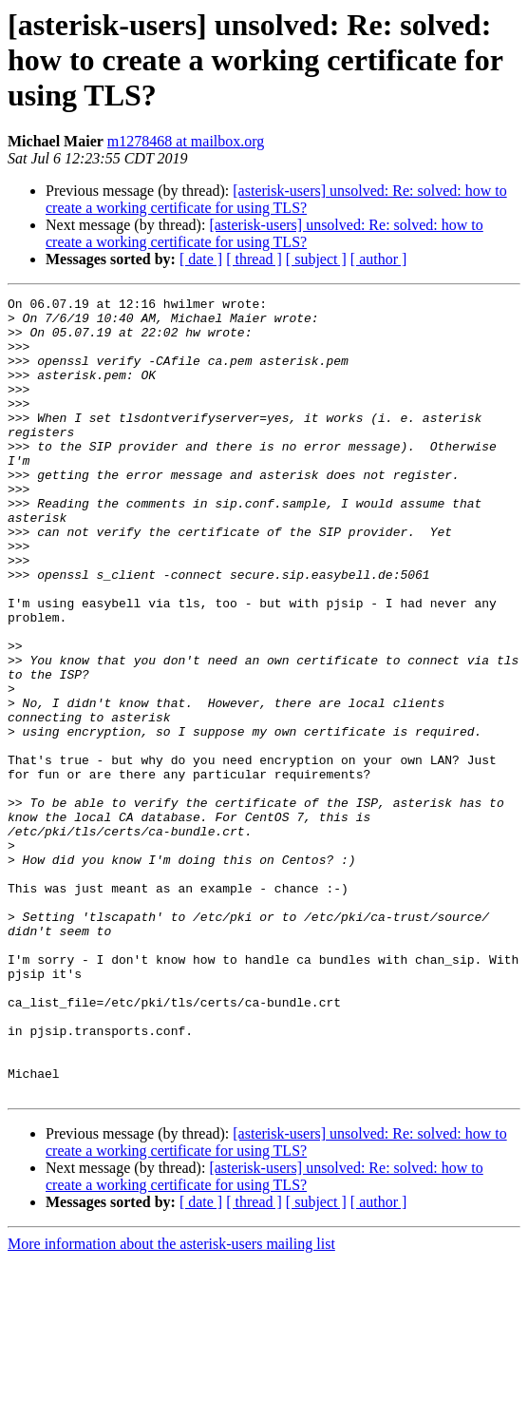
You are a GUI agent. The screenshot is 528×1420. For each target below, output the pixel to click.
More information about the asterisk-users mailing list (171, 1403)
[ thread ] (254, 259)
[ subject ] (316, 259)
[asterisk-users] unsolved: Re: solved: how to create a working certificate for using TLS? (276, 199)
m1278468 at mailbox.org (185, 141)
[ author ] (378, 259)
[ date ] (200, 259)
